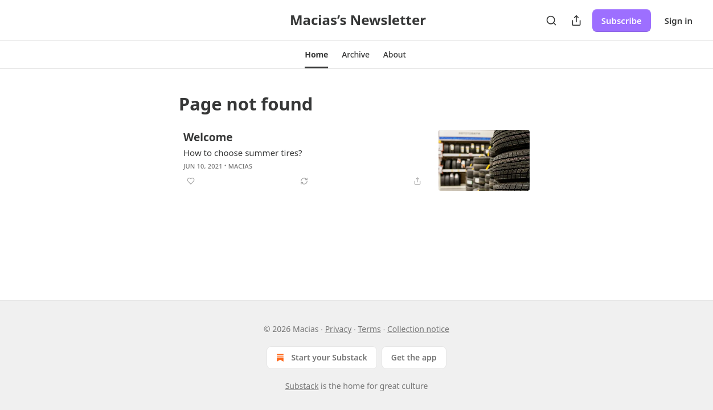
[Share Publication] (576, 20)
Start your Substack (320, 357)
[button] (316, 54)
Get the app (414, 357)
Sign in (678, 20)
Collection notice (418, 328)
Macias (240, 166)
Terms (369, 328)
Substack (302, 385)
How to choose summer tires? (242, 152)
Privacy (338, 328)
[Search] (551, 20)
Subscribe (621, 20)
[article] (356, 160)
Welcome (208, 137)
